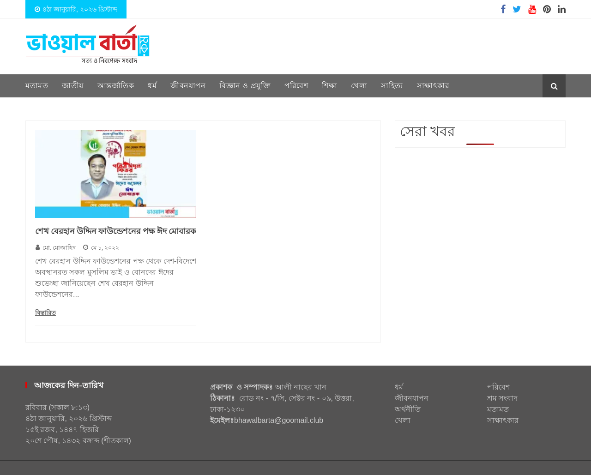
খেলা (359, 86)
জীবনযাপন (187, 86)
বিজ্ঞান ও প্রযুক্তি (245, 86)
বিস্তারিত (45, 312)
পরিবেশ (296, 86)
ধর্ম (152, 86)
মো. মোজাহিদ (55, 247)
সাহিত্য (392, 86)
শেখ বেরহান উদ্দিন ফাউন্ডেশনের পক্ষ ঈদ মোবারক (115, 231)
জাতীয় (73, 86)
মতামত (36, 86)
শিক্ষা (329, 86)
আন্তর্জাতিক (115, 86)
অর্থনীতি (408, 409)
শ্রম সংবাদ (502, 398)
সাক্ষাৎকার (433, 86)
